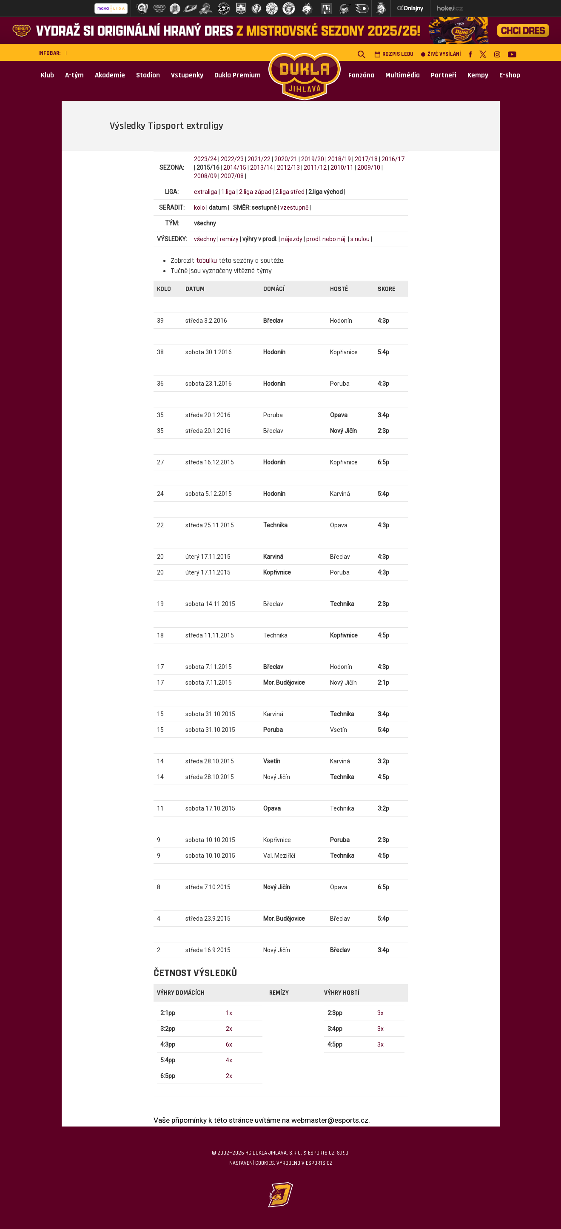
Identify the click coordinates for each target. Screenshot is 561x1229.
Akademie (110, 75)
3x (380, 1013)
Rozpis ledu (393, 54)
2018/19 (339, 159)
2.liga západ (255, 191)
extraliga (205, 191)
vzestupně (294, 207)
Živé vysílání (441, 54)
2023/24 (205, 159)
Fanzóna (361, 75)
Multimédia (402, 75)
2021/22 (259, 159)
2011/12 (315, 167)
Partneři (443, 75)
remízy (229, 239)
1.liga (228, 191)
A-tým (74, 75)
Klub (47, 75)
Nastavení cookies (251, 1163)
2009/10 (368, 167)
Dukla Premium (237, 75)
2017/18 (366, 159)
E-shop (509, 75)
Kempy (477, 75)
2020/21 (285, 159)
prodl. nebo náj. (326, 239)
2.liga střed (290, 191)
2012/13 (288, 167)
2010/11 (341, 167)
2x (229, 1028)
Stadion (148, 75)
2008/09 (205, 176)
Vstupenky (187, 75)
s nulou (360, 239)
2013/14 (261, 167)
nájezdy (291, 239)
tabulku (206, 260)
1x (229, 1013)
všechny (205, 239)
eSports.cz (319, 1163)
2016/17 (393, 159)
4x (229, 1060)
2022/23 (232, 159)
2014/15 (234, 167)
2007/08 (232, 176)
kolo (199, 207)
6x (229, 1044)
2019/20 (312, 159)
